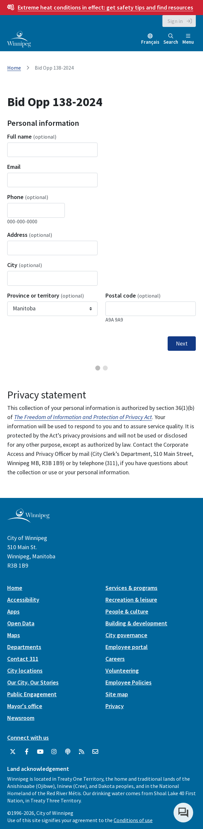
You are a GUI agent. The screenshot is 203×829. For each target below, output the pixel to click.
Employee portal (126, 647)
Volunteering (122, 670)
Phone (27, 197)
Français (150, 42)
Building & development (136, 623)
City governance (126, 635)
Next (182, 343)
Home (14, 67)
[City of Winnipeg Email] (95, 751)
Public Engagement (32, 694)
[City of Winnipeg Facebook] (26, 751)
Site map (116, 694)
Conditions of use (133, 820)
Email (14, 166)
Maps (13, 635)
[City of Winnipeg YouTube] (40, 751)
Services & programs (131, 588)
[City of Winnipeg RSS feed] (81, 751)
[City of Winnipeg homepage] (28, 520)
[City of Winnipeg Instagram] (54, 751)
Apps (13, 611)
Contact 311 (22, 658)
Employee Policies (128, 682)
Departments (24, 647)
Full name (31, 136)
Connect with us (28, 737)
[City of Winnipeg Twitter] (12, 751)
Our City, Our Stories (33, 682)
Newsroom (20, 718)
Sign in (175, 21)
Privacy (114, 706)
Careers (115, 658)
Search (170, 39)
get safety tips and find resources (105, 7)
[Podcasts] (67, 751)
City (24, 265)
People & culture (126, 611)
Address (29, 234)
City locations (25, 670)
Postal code (132, 295)
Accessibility (23, 599)
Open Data (20, 623)
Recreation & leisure (131, 599)
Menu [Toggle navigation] (188, 39)
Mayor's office (24, 706)
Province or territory (45, 295)
